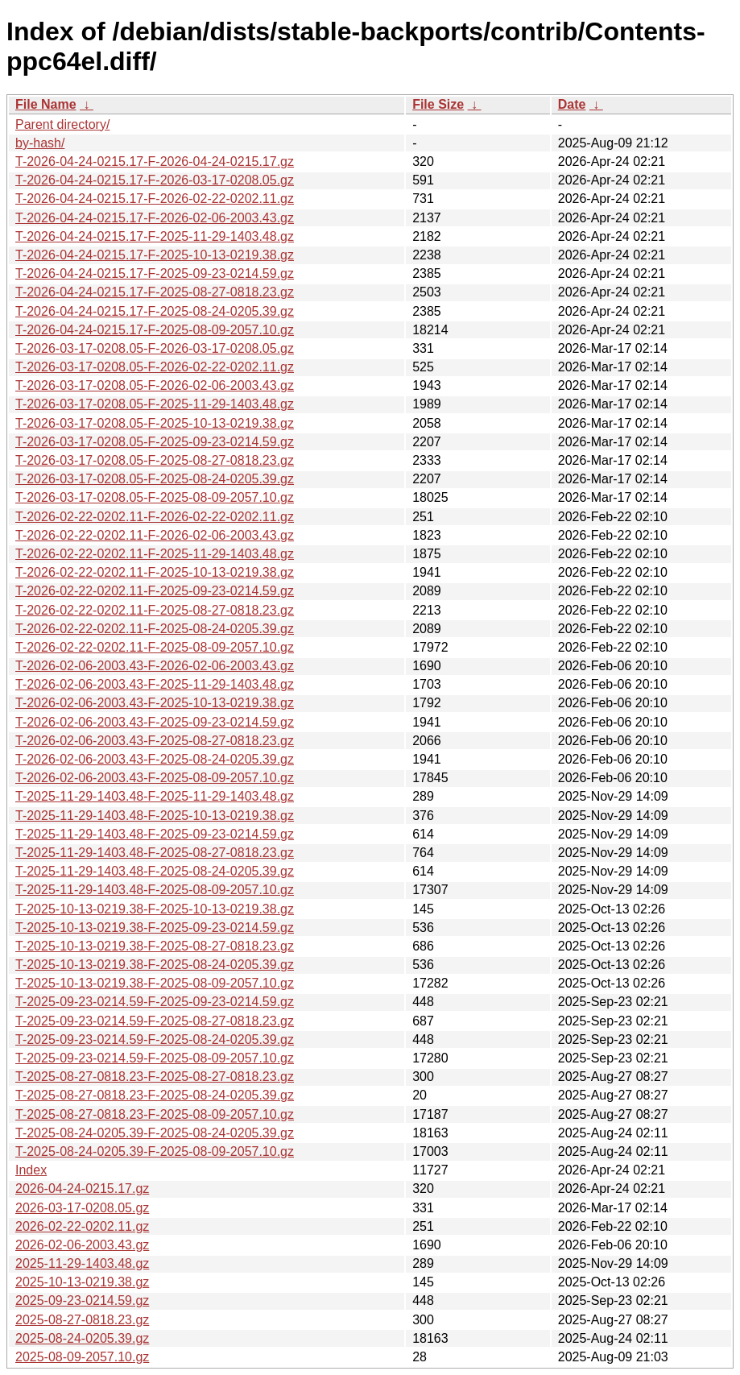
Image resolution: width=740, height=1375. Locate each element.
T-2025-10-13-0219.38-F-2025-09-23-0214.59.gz (154, 927)
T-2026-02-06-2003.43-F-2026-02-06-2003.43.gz (154, 666)
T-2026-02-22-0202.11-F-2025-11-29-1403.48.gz (154, 554)
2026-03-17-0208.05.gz (82, 1208)
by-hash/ (39, 143)
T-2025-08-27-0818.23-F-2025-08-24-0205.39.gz (154, 1095)
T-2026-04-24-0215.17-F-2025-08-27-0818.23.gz (154, 292)
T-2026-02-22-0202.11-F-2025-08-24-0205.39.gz (154, 629)
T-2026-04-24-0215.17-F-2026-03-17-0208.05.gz (154, 180)
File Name (45, 104)
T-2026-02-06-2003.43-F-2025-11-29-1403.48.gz (154, 684)
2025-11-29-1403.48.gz (82, 1263)
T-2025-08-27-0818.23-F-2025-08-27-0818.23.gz (154, 1076)
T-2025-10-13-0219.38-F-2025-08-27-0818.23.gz (154, 946)
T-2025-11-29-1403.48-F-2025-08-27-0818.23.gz (154, 852)
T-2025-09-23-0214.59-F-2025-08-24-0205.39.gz (154, 1039)
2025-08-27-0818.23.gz (82, 1320)
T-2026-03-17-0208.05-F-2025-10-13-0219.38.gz (154, 423)
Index (31, 1170)
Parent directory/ (62, 124)
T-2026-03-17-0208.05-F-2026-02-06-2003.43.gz (154, 385)
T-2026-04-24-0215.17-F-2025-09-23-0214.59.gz (154, 273)
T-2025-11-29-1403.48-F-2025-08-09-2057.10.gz (154, 890)
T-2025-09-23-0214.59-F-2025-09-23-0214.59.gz (154, 1001)
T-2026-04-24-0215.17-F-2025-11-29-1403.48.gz (154, 236)
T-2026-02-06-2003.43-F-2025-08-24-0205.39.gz (154, 759)
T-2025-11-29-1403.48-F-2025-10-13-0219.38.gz (154, 815)
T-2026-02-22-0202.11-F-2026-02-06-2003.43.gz (154, 535)
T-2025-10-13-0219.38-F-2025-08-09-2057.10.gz (154, 983)
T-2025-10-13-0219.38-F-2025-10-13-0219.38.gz (154, 909)
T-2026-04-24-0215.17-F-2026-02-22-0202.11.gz (154, 198)
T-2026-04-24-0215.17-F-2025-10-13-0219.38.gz (154, 255)
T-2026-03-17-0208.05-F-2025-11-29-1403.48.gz (154, 404)
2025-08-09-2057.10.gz (82, 1357)
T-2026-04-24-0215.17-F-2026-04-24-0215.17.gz (154, 161)
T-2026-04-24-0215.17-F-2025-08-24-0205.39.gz (154, 311)
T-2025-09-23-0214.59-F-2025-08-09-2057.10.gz (154, 1058)
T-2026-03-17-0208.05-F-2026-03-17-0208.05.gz (154, 348)
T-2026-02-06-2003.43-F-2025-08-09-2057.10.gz (154, 778)
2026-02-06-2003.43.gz (82, 1245)
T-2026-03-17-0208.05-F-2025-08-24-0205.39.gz (154, 479)
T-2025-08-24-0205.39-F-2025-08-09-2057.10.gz (154, 1151)
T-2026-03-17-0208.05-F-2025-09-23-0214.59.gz (154, 442)
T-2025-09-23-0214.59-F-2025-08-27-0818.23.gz (154, 1021)
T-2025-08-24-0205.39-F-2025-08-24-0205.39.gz (154, 1133)
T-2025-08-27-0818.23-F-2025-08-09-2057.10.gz (154, 1114)
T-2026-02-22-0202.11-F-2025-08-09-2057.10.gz (154, 647)
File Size (438, 104)
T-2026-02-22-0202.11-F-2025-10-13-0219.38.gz (154, 572)
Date (572, 104)
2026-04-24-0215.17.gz (82, 1188)
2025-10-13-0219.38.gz (82, 1282)
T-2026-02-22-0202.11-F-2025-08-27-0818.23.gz (154, 610)
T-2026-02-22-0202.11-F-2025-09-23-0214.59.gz (154, 591)
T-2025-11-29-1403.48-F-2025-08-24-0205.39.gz (154, 871)
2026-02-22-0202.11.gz (82, 1226)
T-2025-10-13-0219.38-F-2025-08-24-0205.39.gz (154, 964)
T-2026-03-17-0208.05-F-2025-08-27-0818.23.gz (154, 460)
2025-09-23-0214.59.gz (82, 1300)
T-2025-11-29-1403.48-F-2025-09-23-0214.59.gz (154, 834)
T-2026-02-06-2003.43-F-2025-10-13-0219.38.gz (154, 703)
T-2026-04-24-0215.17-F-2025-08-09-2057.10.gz (154, 330)
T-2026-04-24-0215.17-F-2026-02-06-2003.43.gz (154, 218)
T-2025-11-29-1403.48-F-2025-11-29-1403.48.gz (154, 796)
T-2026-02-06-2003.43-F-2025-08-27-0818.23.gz (154, 741)
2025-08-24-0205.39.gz (82, 1338)
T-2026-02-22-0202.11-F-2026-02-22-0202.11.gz (154, 517)
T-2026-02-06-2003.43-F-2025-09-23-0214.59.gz (154, 722)
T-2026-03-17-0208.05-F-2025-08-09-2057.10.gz (154, 497)
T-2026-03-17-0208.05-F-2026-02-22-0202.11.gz (154, 367)
